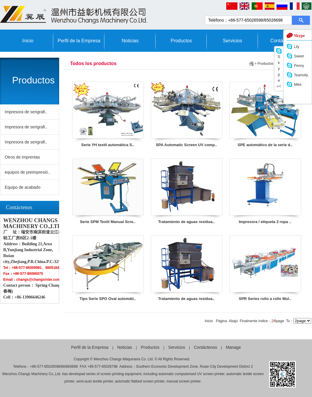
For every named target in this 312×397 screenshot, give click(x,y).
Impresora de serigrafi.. (26, 111)
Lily (296, 47)
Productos (181, 40)
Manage (233, 347)
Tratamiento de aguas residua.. (186, 222)
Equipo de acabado (23, 187)
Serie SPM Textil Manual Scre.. (107, 222)
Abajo (233, 321)
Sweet (299, 56)
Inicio (27, 40)
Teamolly (301, 75)
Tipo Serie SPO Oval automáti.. (108, 298)
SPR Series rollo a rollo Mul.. (265, 298)
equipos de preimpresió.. (27, 172)
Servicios (232, 40)
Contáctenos (205, 347)
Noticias (130, 40)
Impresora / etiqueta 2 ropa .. (265, 222)
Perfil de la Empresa (79, 40)
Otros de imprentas (22, 157)
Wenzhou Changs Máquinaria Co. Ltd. (123, 359)
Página (221, 321)
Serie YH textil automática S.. (107, 145)
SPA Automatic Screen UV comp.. (186, 145)
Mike (297, 85)
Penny (299, 66)
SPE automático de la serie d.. (265, 145)
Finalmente (248, 321)
